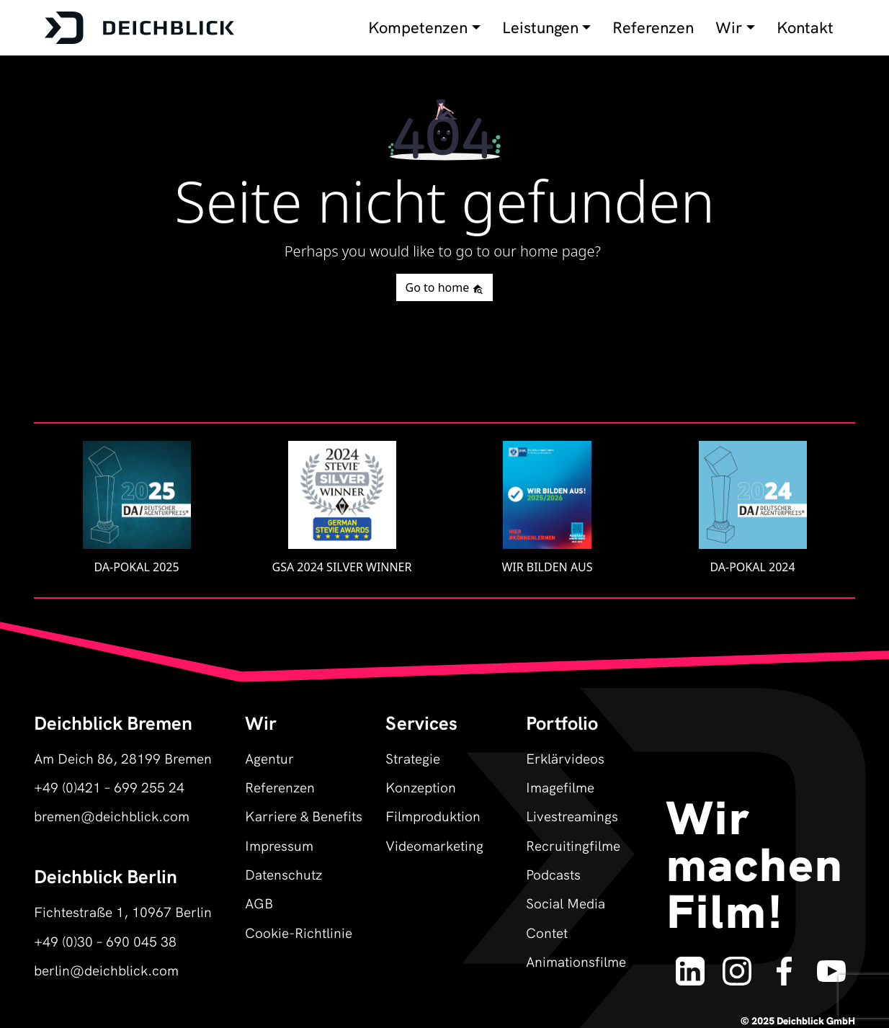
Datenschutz (283, 873)
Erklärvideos (565, 757)
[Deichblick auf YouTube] (831, 963)
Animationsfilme (576, 960)
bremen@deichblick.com (111, 815)
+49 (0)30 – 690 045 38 (105, 940)
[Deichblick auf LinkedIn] (690, 963)
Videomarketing (434, 844)
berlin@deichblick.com (106, 969)
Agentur (269, 757)
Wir (728, 27)
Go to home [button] (445, 287)
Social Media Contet (565, 917)
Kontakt (805, 27)
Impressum (279, 844)
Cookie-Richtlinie (298, 932)
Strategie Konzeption (420, 772)
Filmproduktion (433, 815)
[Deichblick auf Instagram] (737, 963)
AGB (259, 902)
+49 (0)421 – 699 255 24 (109, 786)
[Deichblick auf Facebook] (784, 963)
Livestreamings (572, 815)
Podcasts (553, 873)
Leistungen (540, 27)
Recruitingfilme (573, 844)
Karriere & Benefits (303, 815)
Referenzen (653, 27)
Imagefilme (560, 786)
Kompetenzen (418, 27)
